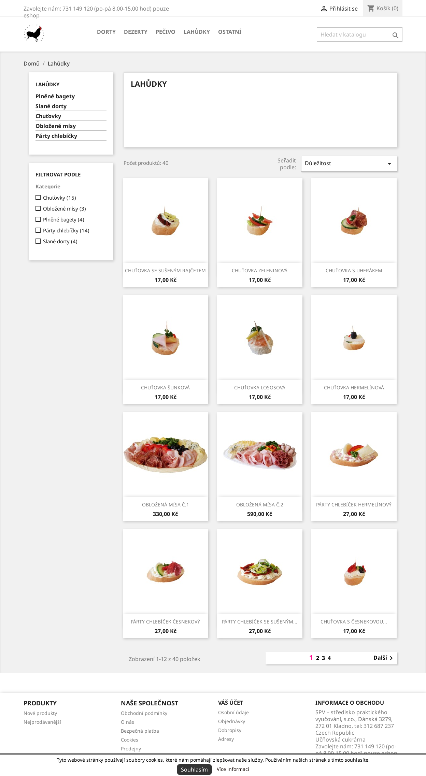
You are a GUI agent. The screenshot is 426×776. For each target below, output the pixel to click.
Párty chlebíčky (56, 136)
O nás (127, 722)
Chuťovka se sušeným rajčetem (165, 270)
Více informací (233, 769)
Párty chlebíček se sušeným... (259, 621)
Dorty (106, 31)
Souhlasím (194, 769)
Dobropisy (229, 730)
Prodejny (131, 748)
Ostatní (229, 31)
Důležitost (349, 163)
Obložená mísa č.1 (165, 504)
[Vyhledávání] (359, 34)
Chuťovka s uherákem (354, 270)
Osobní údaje (233, 712)
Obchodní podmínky (144, 713)
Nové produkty (40, 713)
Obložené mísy (56, 126)
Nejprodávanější (42, 722)
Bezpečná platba (140, 731)
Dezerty (135, 31)
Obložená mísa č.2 (259, 504)
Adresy (226, 739)
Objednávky (231, 721)
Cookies (129, 739)
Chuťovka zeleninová (259, 270)
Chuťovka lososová (259, 387)
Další (384, 658)
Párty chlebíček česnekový (165, 621)
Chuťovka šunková (165, 387)
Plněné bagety (55, 96)
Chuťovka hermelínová (354, 387)
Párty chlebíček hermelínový (354, 504)
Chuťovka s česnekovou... (354, 621)
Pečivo (165, 31)
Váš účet (230, 702)
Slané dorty (51, 106)
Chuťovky (48, 116)
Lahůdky (197, 31)
